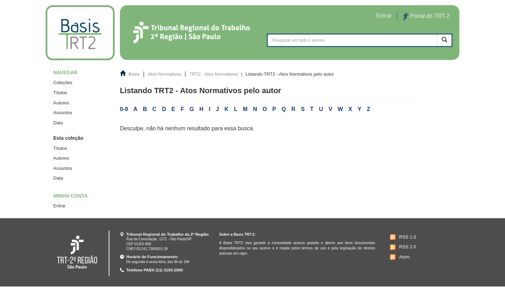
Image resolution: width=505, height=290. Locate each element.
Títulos (60, 92)
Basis (134, 74)
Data (58, 122)
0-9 (124, 109)
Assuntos (62, 112)
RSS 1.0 (402, 237)
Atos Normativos (164, 74)
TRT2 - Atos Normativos (213, 74)
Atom (399, 257)
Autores (61, 102)
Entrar (59, 205)
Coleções (62, 82)
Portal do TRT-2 (426, 16)
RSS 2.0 (402, 247)
